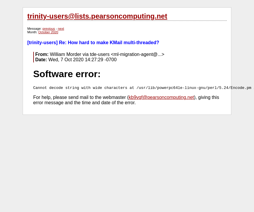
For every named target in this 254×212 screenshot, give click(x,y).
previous (48, 28)
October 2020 (48, 32)
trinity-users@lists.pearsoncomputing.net (97, 16)
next (61, 28)
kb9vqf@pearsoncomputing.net (161, 97)
